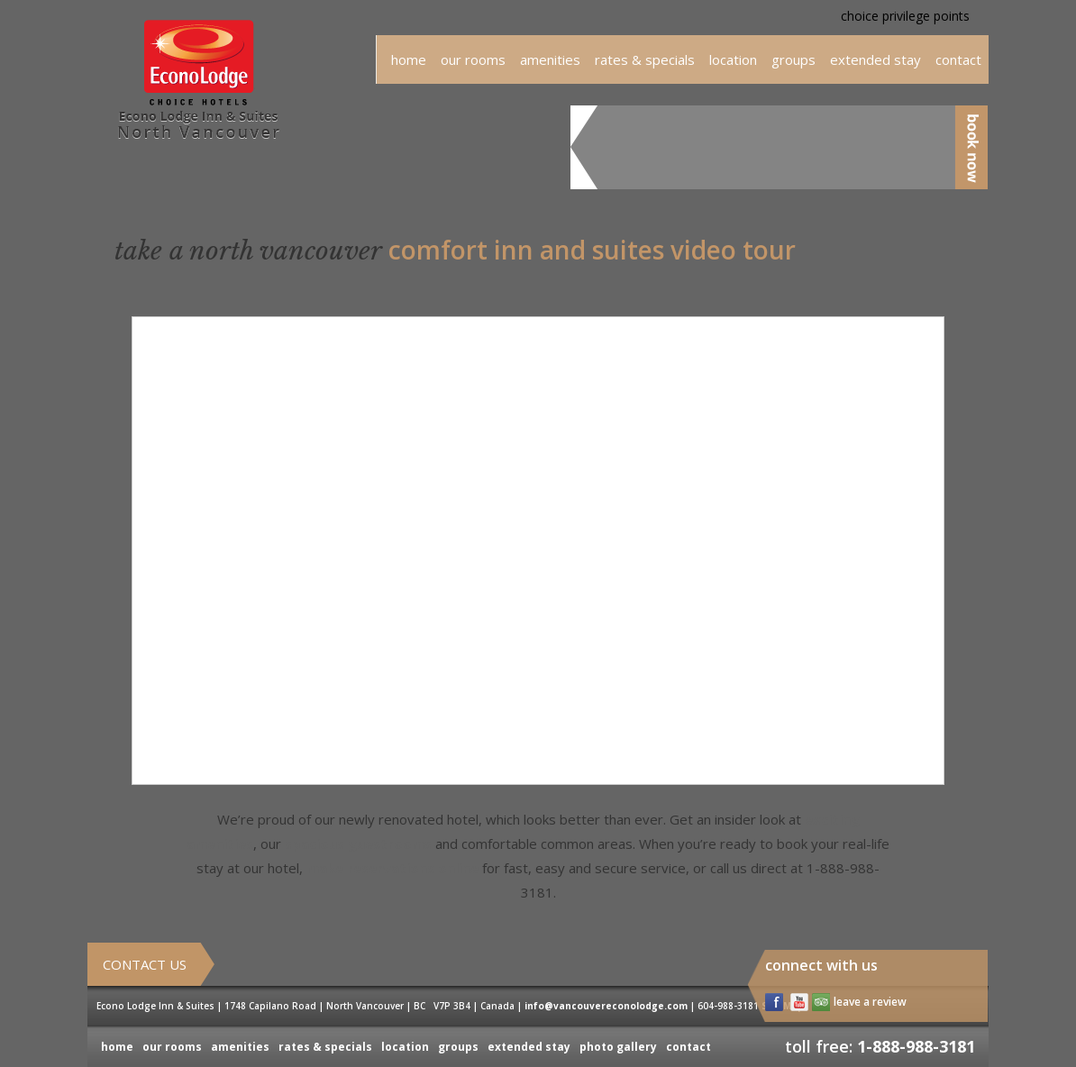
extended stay (875, 59)
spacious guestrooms (358, 843)
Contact (958, 59)
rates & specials (645, 59)
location (733, 59)
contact (688, 1046)
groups (793, 59)
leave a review (870, 1001)
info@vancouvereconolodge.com (606, 1005)
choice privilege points (905, 15)
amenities (550, 59)
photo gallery (618, 1046)
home (408, 59)
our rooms (473, 59)
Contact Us (145, 964)
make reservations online (392, 868)
